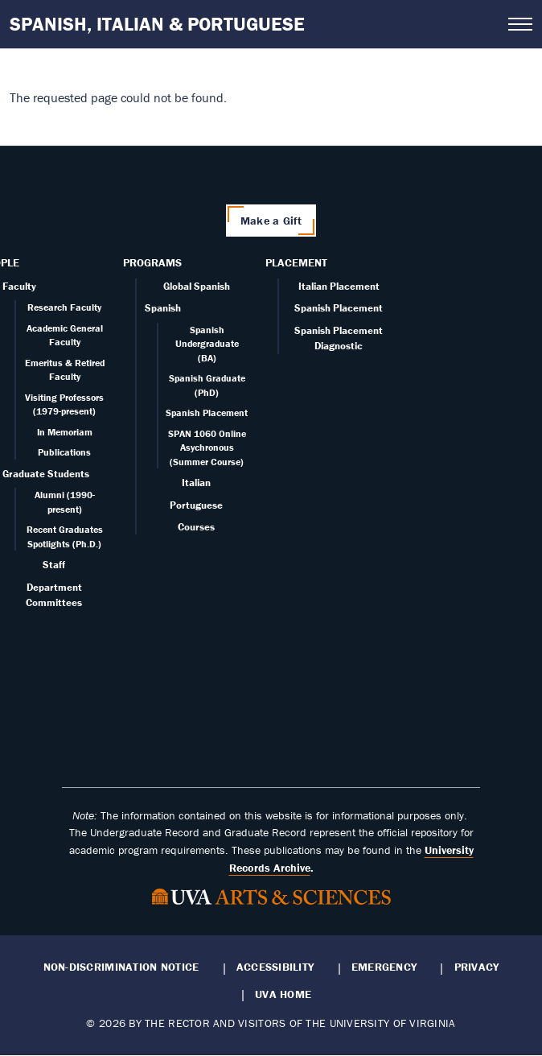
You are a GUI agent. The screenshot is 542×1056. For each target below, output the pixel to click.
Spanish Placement (207, 412)
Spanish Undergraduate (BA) (207, 344)
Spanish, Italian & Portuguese (157, 23)
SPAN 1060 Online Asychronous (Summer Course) (207, 447)
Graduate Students (45, 474)
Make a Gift (271, 220)
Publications (64, 452)
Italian (196, 482)
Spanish (163, 308)
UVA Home (283, 994)
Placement (296, 262)
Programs (152, 262)
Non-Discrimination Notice (121, 966)
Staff (54, 564)
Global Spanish (196, 286)
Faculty (19, 286)
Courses (196, 527)
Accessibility (275, 966)
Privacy (476, 966)
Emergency (384, 966)
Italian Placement (339, 286)
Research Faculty (64, 307)
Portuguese (196, 505)
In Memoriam (64, 432)
